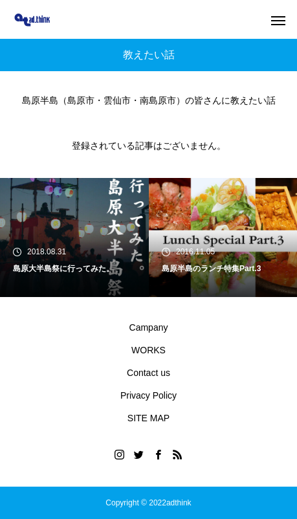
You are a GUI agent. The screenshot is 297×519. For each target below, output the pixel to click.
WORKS (148, 350)
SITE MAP (148, 418)
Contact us (148, 373)
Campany (148, 327)
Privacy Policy (148, 395)
